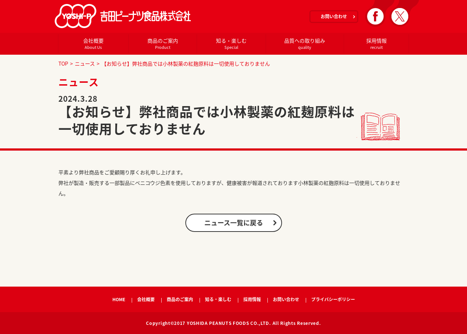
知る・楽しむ (231, 43)
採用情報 (376, 43)
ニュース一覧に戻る (233, 223)
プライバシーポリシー (333, 299)
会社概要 (93, 43)
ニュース (85, 63)
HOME (118, 299)
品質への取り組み (305, 43)
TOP (63, 63)
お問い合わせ (334, 16)
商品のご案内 (162, 43)
